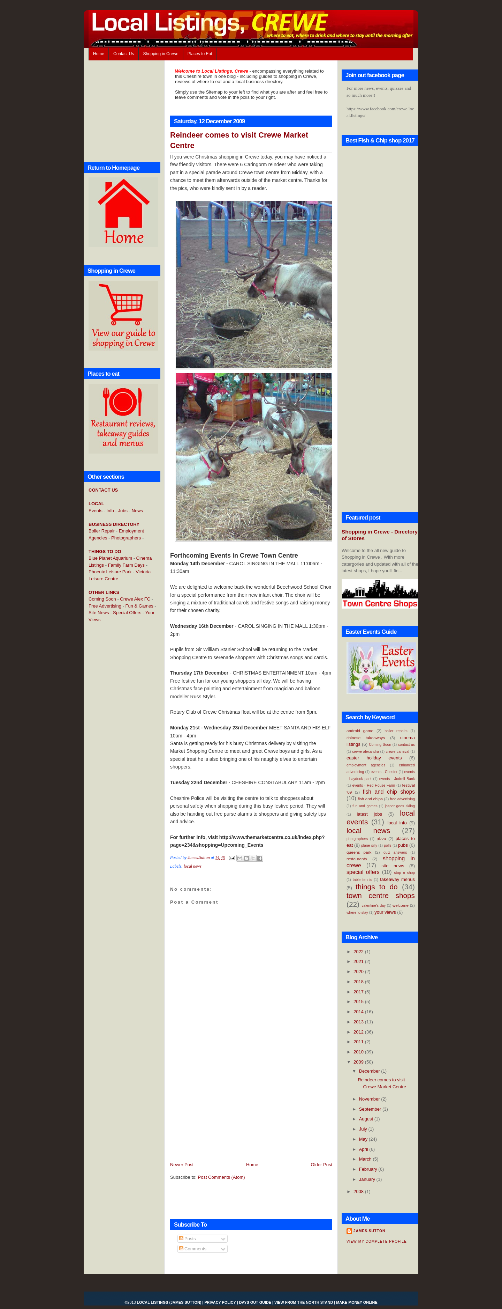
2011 (359, 1041)
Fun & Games (139, 606)
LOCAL (96, 503)
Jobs (123, 510)
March (366, 1159)
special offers (363, 872)
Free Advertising (105, 606)
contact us (406, 745)
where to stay (357, 912)
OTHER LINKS (104, 592)
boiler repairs (396, 731)
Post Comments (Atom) (221, 1177)
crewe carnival (397, 751)
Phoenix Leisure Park (110, 571)
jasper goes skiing (400, 806)
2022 (359, 951)
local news (192, 866)
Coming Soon (102, 599)
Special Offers (127, 612)
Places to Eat (200, 53)
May (364, 1139)
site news (392, 865)
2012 (359, 1032)
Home (98, 53)
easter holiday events (374, 757)
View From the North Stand (303, 1302)
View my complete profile (377, 1241)
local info (397, 822)
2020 (359, 971)
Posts (187, 1238)
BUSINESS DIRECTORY (114, 524)
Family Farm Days (126, 565)
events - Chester (384, 772)
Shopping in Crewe (160, 53)
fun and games (365, 806)
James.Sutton (369, 1231)
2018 (359, 981)
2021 (359, 961)
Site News (99, 612)
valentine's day (374, 905)
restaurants (357, 858)
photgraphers (357, 839)
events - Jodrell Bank (397, 779)
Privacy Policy (220, 1302)
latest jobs (369, 814)
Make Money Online (356, 1302)
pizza (381, 838)
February (369, 1169)
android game (360, 730)
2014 (359, 1011)
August (366, 1119)
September (370, 1109)
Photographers (126, 537)
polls (387, 845)
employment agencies (366, 765)
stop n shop (404, 873)
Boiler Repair (102, 531)
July (363, 1129)
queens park (359, 852)
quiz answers (395, 852)
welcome (401, 905)
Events (95, 510)
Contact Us (123, 53)
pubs (403, 845)
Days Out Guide (255, 1302)
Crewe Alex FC (135, 599)
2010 (359, 1051)
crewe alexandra (365, 751)
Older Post (321, 1164)
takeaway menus (397, 879)
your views (385, 912)
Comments (192, 1248)
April (364, 1149)
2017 (359, 991)
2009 (359, 1062)
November (370, 1099)
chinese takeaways (366, 737)
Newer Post (181, 1164)
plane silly (369, 845)
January (367, 1179)
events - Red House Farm (373, 785)
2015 (359, 1001)
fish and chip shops (389, 792)
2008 (359, 1191)
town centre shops (381, 895)
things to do (377, 887)
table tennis (362, 880)
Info (110, 510)
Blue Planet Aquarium (110, 558)
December (370, 1071)
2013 (359, 1021)
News (137, 510)
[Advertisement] (116, 741)
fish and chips (370, 798)
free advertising (402, 799)
